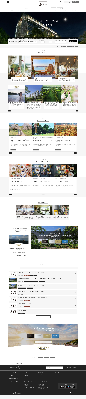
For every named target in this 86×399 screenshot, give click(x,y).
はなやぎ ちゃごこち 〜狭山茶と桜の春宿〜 (20, 140)
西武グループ (41, 388)
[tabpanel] (43, 28)
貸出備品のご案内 (22, 310)
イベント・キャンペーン (28, 281)
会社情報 (26, 384)
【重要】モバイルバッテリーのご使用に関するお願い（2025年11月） (32, 272)
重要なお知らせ (27, 275)
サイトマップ (41, 382)
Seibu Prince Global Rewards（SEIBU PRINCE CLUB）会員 (20, 38)
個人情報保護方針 (42, 385)
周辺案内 (41, 374)
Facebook (69, 46)
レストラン (27, 372)
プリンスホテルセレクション (44, 381)
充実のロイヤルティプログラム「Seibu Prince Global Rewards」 (31, 291)
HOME (12, 363)
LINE (75, 46)
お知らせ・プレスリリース (29, 387)
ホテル (33, 275)
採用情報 (26, 385)
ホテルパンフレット (57, 372)
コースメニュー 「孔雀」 (61, 181)
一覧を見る (43, 316)
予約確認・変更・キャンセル (72, 38)
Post (63, 46)
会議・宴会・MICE (28, 374)
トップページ (13, 372)
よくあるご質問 (68, 367)
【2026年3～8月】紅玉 (16, 181)
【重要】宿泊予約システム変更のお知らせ (27, 303)
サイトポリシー (42, 384)
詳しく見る (19, 255)
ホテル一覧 (27, 382)
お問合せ (74, 367)
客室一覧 (12, 375)
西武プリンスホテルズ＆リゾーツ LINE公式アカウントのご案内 (31, 285)
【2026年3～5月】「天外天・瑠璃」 (42, 181)
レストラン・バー (42, 281)
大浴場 (26, 375)
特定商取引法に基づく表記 (43, 387)
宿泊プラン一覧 (14, 374)
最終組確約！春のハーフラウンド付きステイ (42, 140)
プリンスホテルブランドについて (30, 381)
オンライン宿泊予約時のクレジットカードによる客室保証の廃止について (33, 297)
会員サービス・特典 (14, 381)
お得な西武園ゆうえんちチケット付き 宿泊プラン (65, 140)
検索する (73, 41)
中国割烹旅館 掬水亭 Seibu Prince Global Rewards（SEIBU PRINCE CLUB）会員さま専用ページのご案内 (40, 278)
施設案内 (41, 372)
